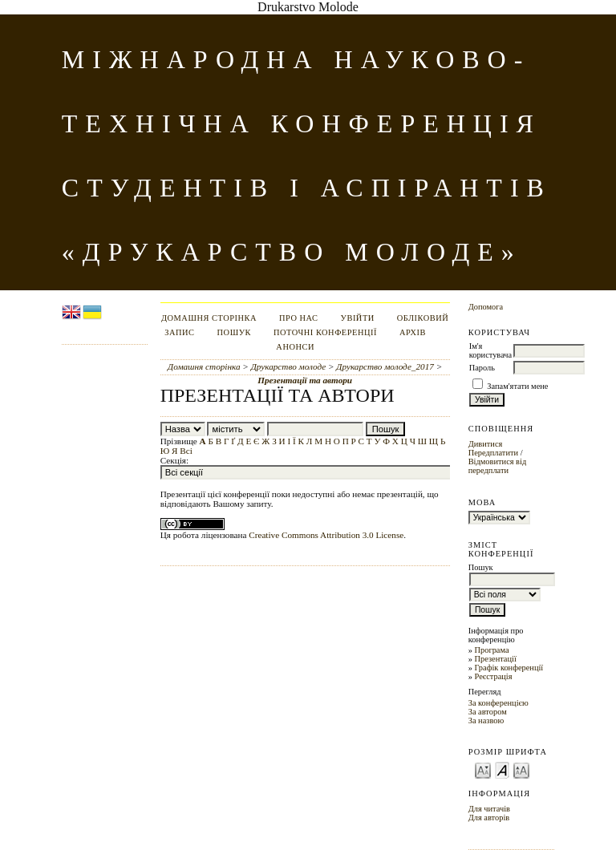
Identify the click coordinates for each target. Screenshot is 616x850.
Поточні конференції (325, 332)
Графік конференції (508, 667)
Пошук (234, 332)
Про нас (298, 318)
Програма (491, 650)
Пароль (482, 367)
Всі (186, 450)
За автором (487, 711)
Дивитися (485, 443)
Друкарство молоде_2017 (384, 366)
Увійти (358, 318)
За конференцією (498, 702)
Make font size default (502, 769)
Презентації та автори (304, 380)
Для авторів (489, 817)
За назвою (486, 720)
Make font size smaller (483, 769)
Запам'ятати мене (517, 386)
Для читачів (489, 808)
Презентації (495, 658)
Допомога (486, 306)
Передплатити (493, 452)
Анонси (295, 346)
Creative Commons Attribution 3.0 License (326, 535)
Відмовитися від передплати (497, 466)
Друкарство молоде (288, 366)
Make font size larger (521, 769)
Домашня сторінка (209, 318)
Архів (412, 332)
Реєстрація (493, 676)
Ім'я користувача (490, 350)
